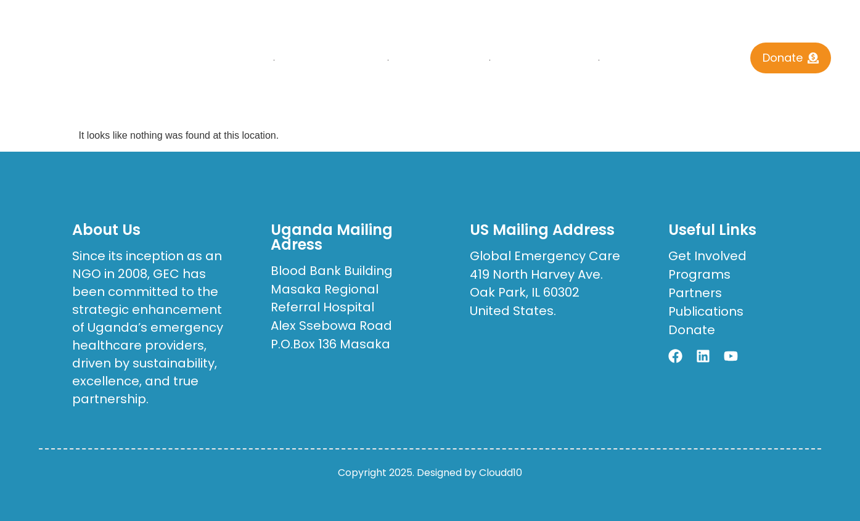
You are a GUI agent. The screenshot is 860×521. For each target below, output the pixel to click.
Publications (544, 60)
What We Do (439, 60)
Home (244, 60)
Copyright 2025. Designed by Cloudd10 (430, 473)
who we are (330, 60)
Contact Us (658, 60)
